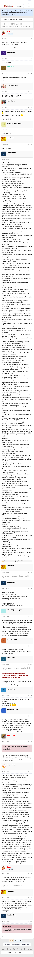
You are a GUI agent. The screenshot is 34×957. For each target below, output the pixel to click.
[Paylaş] (29, 39)
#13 (31, 664)
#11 (31, 616)
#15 (31, 716)
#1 (31, 38)
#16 (31, 742)
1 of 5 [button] (11, 940)
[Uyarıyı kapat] (31, 11)
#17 (31, 772)
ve (15, 561)
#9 (31, 572)
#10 (31, 589)
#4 (31, 92)
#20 (31, 922)
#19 (31, 898)
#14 (31, 696)
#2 (31, 59)
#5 (31, 108)
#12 (31, 646)
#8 (31, 159)
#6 (31, 130)
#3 (31, 73)
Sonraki (18, 940)
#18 (31, 874)
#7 (31, 144)
